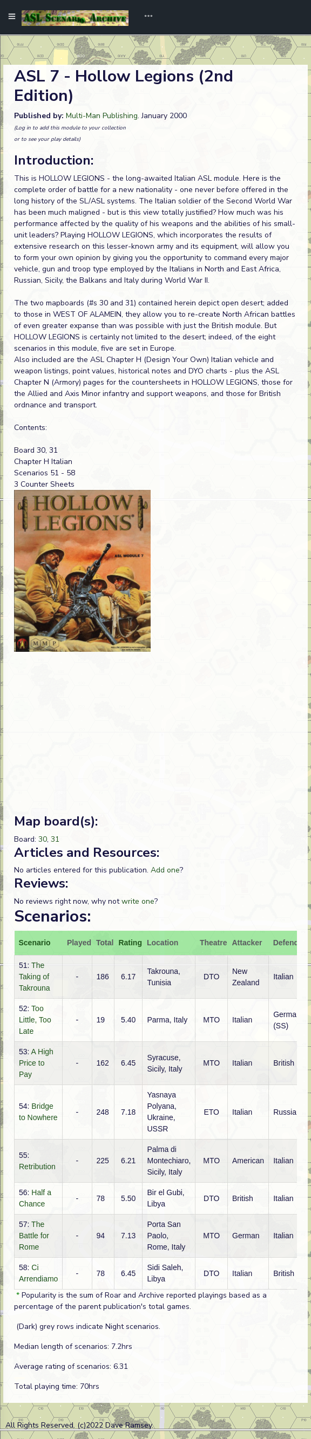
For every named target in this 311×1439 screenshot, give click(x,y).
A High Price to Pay (36, 1063)
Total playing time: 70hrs (56, 1386)
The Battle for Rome (34, 1235)
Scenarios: (52, 916)
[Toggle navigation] (145, 17)
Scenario (35, 942)
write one (137, 901)
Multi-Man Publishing (102, 116)
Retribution (37, 1166)
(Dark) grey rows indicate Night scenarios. (87, 1326)
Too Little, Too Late (35, 1019)
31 (55, 839)
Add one (165, 870)
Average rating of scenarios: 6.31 (71, 1366)
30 (42, 839)
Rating (130, 942)
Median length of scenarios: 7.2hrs (73, 1346)
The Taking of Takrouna (34, 976)
